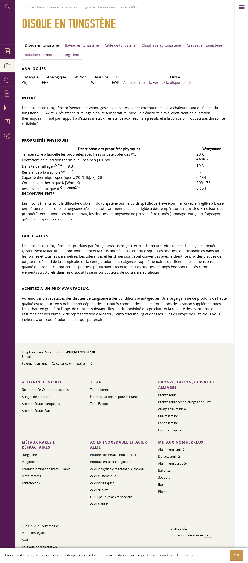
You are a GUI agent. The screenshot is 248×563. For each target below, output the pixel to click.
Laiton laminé (168, 423)
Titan (96, 382)
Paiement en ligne (34, 363)
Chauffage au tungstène (161, 45)
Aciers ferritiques (102, 483)
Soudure (164, 477)
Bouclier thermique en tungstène (52, 55)
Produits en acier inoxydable (110, 462)
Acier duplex (99, 490)
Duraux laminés (169, 456)
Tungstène (29, 455)
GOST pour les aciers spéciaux (111, 497)
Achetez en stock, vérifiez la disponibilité (157, 82)
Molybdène (30, 462)
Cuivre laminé (168, 416)
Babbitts (164, 470)
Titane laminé (99, 389)
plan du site (179, 528)
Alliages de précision (36, 396)
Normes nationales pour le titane (114, 396)
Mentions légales (34, 533)
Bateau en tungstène (82, 45)
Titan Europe (99, 403)
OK (237, 555)
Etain (161, 484)
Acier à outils (99, 504)
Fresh (208, 535)
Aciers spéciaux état (36, 410)
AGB (25, 540)
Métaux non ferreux (181, 442)
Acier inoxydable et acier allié (118, 445)
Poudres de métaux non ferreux (113, 455)
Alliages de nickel (42, 382)
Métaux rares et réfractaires (39, 445)
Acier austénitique (103, 476)
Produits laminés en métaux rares (46, 469)
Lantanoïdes (31, 483)
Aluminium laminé (171, 449)
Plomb (163, 491)
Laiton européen (170, 430)
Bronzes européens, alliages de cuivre (185, 402)
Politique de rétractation (39, 547)
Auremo (7, 28)
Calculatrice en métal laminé (72, 363)
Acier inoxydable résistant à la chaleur (117, 469)
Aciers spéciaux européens (41, 403)
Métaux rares (31, 476)
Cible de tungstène (120, 45)
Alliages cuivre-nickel (172, 409)
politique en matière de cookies (167, 555)
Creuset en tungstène (204, 45)
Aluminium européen (173, 463)
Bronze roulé (167, 395)
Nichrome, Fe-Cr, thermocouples (45, 389)
